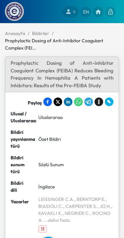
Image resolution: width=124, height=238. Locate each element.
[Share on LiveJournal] (109, 102)
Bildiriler (40, 33)
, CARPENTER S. (80, 206)
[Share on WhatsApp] (78, 102)
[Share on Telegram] (88, 102)
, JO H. (104, 206)
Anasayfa (15, 33)
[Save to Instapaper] (99, 102)
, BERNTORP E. (89, 199)
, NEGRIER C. (76, 213)
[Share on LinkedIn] (68, 102)
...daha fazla (56, 220)
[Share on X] (58, 102)
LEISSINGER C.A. (56, 199)
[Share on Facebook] (47, 102)
